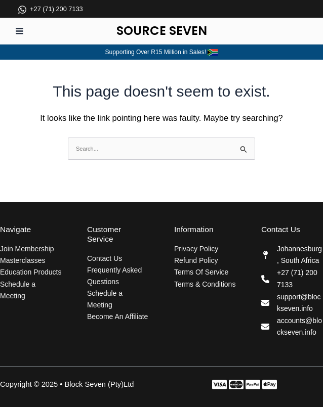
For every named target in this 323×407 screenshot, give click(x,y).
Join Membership (27, 249)
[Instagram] (253, 384)
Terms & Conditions (204, 284)
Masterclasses (22, 260)
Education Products (30, 272)
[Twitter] (236, 384)
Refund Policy (196, 260)
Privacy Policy (196, 249)
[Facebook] (219, 384)
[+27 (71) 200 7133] (50, 16)
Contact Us (104, 258)
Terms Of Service (201, 272)
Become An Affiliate (117, 316)
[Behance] (269, 384)
